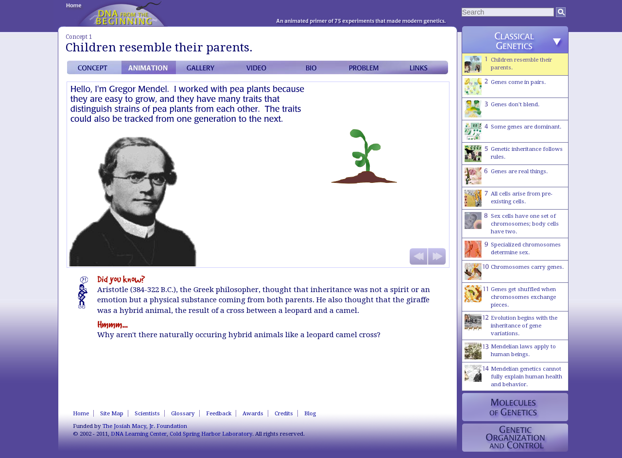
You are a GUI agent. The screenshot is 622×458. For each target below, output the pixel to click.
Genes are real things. (506, 175)
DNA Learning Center (139, 433)
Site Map (111, 413)
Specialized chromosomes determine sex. (513, 249)
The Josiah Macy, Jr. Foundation (145, 426)
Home (81, 413)
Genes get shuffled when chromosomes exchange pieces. (510, 296)
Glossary (183, 413)
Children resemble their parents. (508, 64)
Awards (252, 413)
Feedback (218, 413)
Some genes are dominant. (513, 131)
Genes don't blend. (502, 108)
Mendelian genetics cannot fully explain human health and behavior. (513, 376)
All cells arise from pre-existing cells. (509, 198)
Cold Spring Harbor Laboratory (211, 433)
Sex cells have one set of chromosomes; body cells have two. (512, 223)
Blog (310, 413)
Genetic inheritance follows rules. (514, 153)
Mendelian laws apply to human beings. (510, 351)
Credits (284, 413)
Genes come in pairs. (505, 86)
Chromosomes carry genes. (514, 271)
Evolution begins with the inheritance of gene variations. (511, 325)
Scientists (147, 413)
